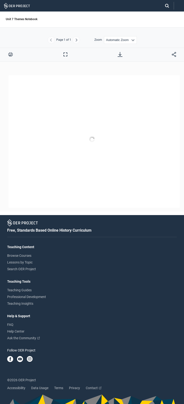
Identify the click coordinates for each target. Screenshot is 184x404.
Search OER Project (21, 269)
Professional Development (26, 297)
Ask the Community (23, 338)
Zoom (98, 39)
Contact (93, 388)
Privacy (74, 388)
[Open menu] (179, 6)
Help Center (15, 331)
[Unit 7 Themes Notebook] (92, 140)
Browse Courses (19, 256)
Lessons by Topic (20, 262)
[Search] (164, 6)
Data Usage (39, 388)
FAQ (10, 325)
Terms (58, 388)
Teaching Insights (20, 303)
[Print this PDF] (10, 54)
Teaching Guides (19, 290)
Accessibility (16, 388)
